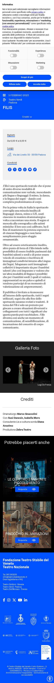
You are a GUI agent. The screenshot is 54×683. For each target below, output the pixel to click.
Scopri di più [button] (27, 77)
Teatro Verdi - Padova (12, 587)
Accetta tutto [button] (39, 84)
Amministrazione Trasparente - (20, 672)
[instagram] (8, 601)
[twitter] (14, 601)
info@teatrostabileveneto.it (15, 577)
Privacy (27, 670)
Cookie (35, 670)
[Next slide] (46, 370)
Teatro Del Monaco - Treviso (15, 589)
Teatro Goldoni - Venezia (13, 584)
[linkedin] (25, 601)
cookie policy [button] (8, 26)
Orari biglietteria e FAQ (13, 579)
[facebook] (4, 601)
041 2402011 (11, 574)
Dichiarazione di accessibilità (34, 673)
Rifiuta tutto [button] (14, 84)
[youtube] (20, 601)
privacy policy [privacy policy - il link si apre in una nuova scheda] (37, 12)
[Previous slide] (8, 370)
